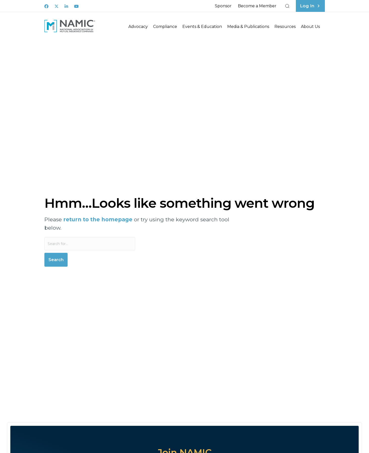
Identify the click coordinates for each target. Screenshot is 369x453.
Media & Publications (248, 26)
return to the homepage (97, 219)
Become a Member (257, 6)
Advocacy (138, 26)
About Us (310, 26)
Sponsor (223, 6)
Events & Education (202, 26)
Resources (285, 26)
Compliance (165, 26)
